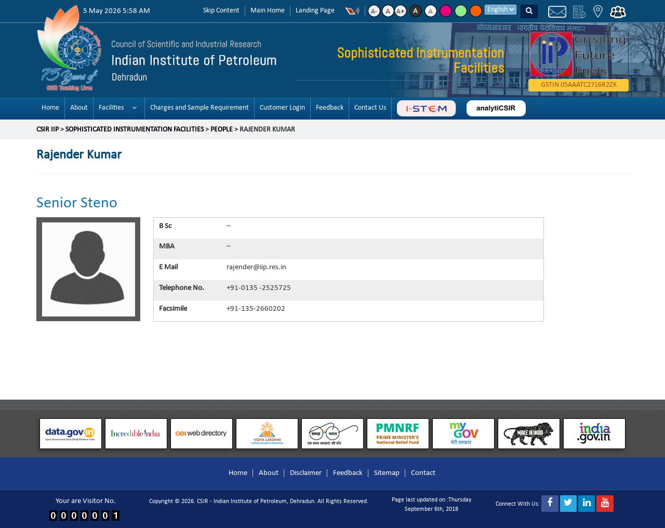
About (79, 108)
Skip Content (221, 11)
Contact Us (370, 108)
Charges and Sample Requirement (199, 108)
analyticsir (496, 108)
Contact (423, 473)
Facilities (111, 108)
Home (50, 108)
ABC (426, 108)
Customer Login (282, 108)
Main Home (267, 11)
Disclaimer (306, 473)
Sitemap (387, 473)
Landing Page (315, 11)
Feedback (329, 108)
